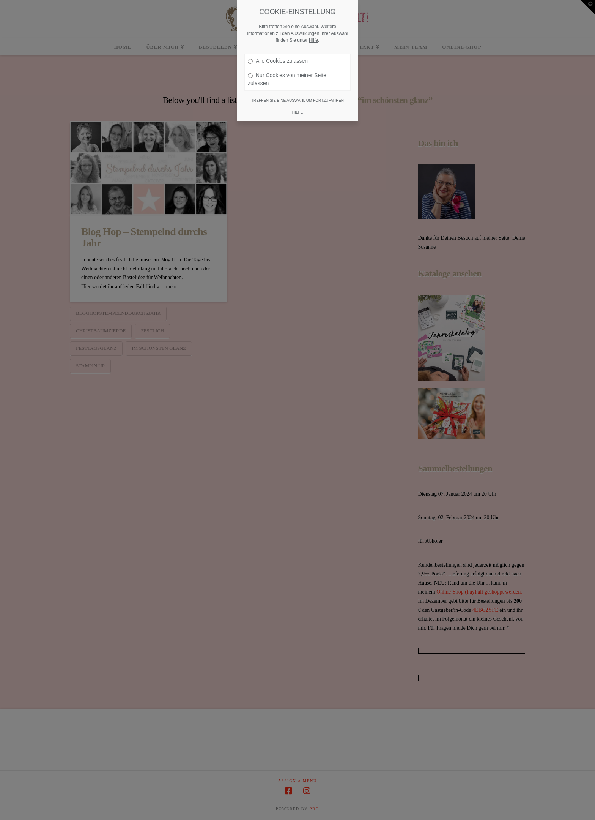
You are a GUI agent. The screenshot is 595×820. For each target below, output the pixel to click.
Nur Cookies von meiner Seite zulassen (287, 79)
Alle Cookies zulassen (278, 61)
